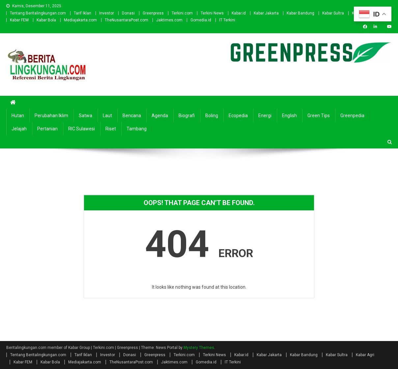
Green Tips (318, 115)
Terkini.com (182, 13)
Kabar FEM (19, 20)
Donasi (128, 13)
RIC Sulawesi (81, 128)
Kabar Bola (46, 20)
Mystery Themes (199, 347)
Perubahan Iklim (51, 115)
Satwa (85, 115)
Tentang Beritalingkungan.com (38, 13)
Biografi (187, 115)
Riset (110, 128)
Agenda (160, 115)
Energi (264, 115)
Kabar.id (239, 13)
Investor (106, 13)
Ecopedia (238, 115)
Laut (107, 115)
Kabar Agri (365, 355)
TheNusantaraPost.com (126, 20)
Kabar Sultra (333, 13)
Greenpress (153, 13)
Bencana (132, 115)
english (289, 115)
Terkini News (212, 13)
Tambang (137, 128)
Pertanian (47, 128)
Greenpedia (352, 115)
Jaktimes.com (169, 20)
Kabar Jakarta (266, 13)
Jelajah (19, 128)
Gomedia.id (200, 20)
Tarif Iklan (82, 13)
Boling (211, 115)
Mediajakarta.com (80, 20)
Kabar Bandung (300, 13)
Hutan (18, 115)
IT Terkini (227, 20)
